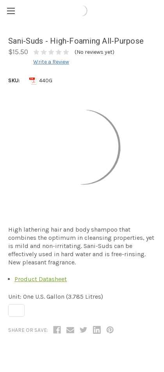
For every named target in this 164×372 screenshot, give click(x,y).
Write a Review (51, 61)
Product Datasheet (40, 279)
